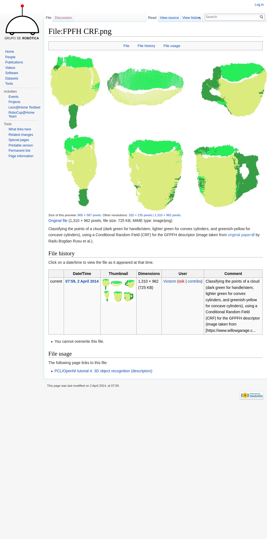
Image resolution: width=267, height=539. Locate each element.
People (10, 57)
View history (193, 18)
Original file (58, 220)
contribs (194, 281)
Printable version (20, 145)
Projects (14, 102)
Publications (14, 62)
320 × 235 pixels (140, 215)
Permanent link (19, 151)
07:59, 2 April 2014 (82, 281)
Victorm (169, 281)
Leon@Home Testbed (24, 107)
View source (171, 18)
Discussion (63, 18)
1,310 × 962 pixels (168, 215)
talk (181, 281)
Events (13, 97)
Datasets (11, 78)
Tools (9, 84)
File (126, 46)
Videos (10, 68)
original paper (239, 235)
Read (154, 18)
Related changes (20, 135)
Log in (259, 5)
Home (9, 52)
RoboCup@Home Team (21, 114)
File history (146, 46)
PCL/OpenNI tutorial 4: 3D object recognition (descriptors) (103, 371)
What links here (19, 129)
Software (11, 73)
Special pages (18, 140)
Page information (20, 156)
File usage (171, 46)
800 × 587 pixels (89, 215)
